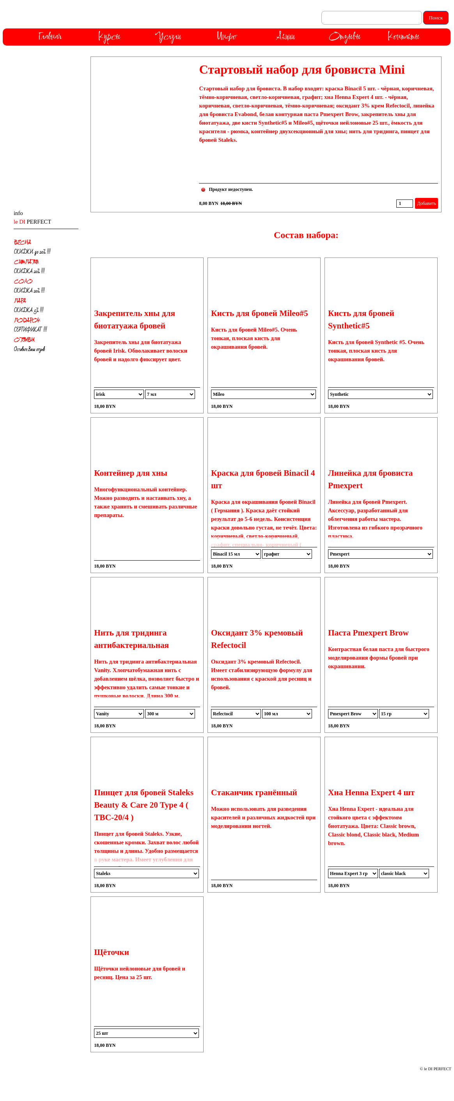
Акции (285, 36)
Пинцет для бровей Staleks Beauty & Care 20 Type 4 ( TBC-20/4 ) (143, 805)
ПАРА (20, 300)
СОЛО (23, 281)
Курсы (109, 36)
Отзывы (344, 36)
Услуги (168, 36)
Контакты (403, 36)
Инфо (226, 36)
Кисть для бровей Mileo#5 (259, 313)
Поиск (436, 18)
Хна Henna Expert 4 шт (371, 792)
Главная (50, 36)
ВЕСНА (22, 242)
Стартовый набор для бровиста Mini (301, 69)
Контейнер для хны (130, 473)
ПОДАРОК (27, 320)
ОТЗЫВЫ (24, 339)
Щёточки (111, 952)
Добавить (426, 203)
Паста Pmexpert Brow (368, 632)
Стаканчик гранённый (254, 792)
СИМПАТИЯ (26, 262)
